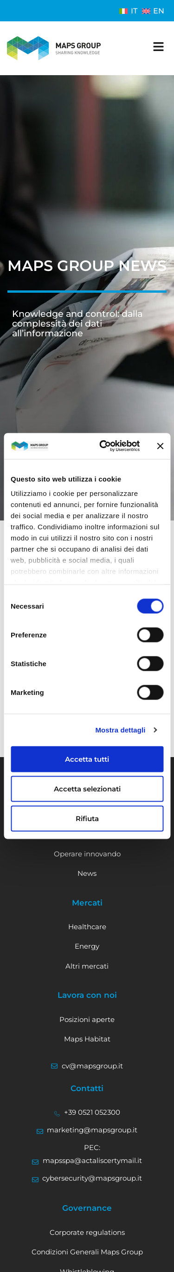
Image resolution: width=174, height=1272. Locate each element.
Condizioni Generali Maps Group (87, 1251)
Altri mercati (87, 966)
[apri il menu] (158, 46)
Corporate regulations (87, 1232)
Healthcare (87, 926)
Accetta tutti (87, 758)
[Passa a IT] (128, 11)
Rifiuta (87, 818)
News (87, 873)
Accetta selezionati (87, 788)
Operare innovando (87, 853)
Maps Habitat (87, 1038)
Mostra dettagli (120, 730)
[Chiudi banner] (160, 446)
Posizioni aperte (87, 1019)
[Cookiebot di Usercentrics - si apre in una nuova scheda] (104, 446)
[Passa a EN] (153, 11)
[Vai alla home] (54, 48)
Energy (87, 946)
